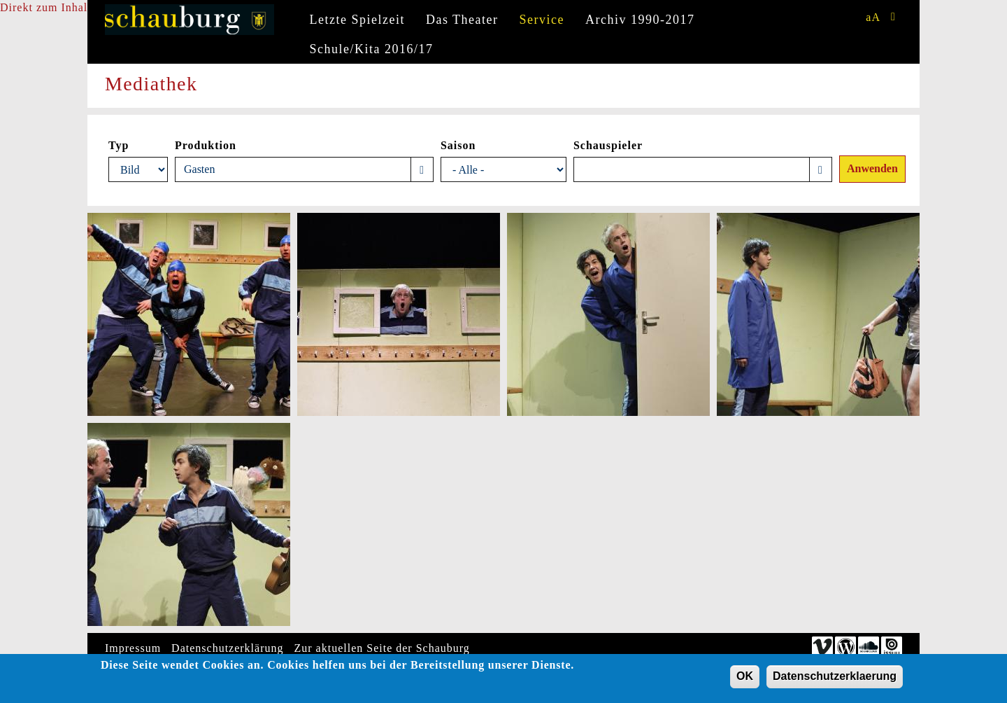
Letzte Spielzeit (357, 20)
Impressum (133, 648)
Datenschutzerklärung (227, 648)
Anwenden (872, 168)
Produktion (205, 145)
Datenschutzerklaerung (835, 679)
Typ (118, 145)
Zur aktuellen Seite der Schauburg (382, 648)
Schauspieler (608, 145)
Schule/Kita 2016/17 (372, 49)
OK (744, 679)
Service (542, 20)
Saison (458, 145)
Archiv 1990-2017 (639, 20)
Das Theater (462, 20)
